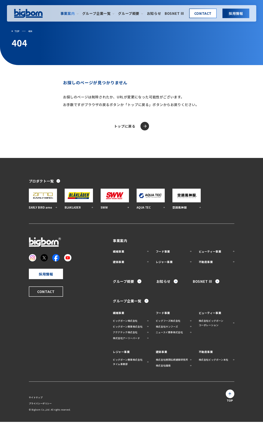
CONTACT (202, 13)
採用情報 (236, 13)
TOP (16, 31)
